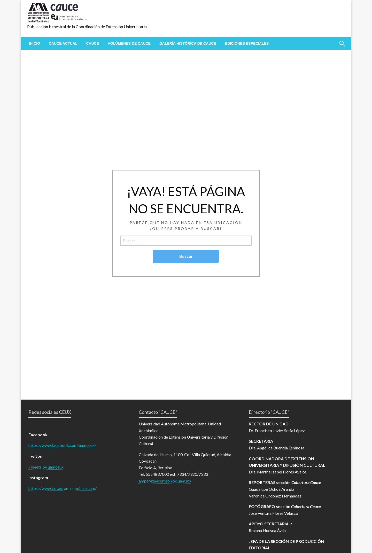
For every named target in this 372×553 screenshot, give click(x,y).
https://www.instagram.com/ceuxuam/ (62, 488)
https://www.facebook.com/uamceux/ (62, 445)
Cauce (92, 43)
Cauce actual (63, 43)
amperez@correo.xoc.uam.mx (165, 480)
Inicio (34, 43)
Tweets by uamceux (46, 466)
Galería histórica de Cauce (187, 43)
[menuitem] (34, 43)
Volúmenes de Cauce (129, 43)
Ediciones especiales (247, 43)
